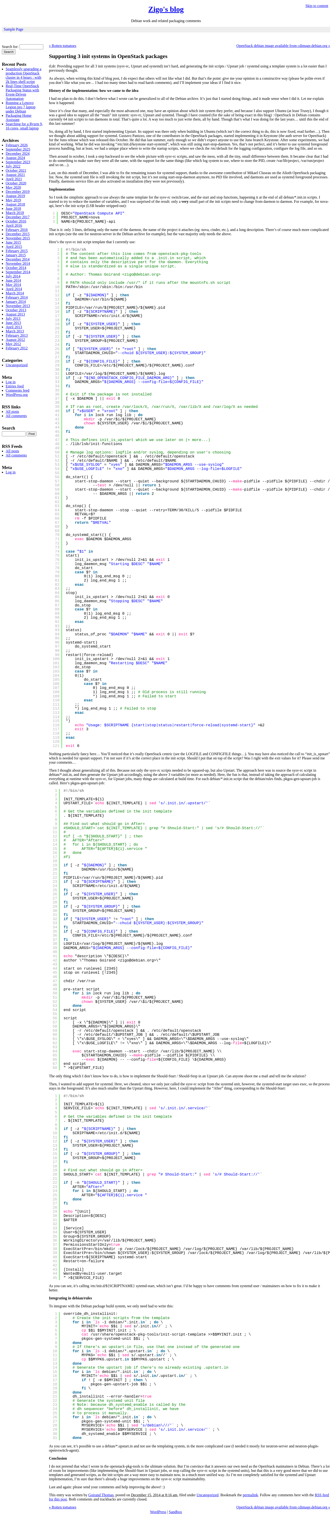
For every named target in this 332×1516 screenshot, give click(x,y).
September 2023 (18, 162)
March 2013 (15, 331)
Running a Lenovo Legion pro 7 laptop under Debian (21, 107)
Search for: (10, 47)
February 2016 (17, 230)
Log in (11, 382)
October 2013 (16, 310)
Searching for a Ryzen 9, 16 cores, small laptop (24, 126)
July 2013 (13, 318)
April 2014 (14, 289)
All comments (16, 416)
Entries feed (15, 386)
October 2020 (16, 183)
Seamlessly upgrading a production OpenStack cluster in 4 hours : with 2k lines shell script (23, 75)
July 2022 (13, 166)
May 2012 (13, 344)
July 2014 (13, 276)
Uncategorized (207, 1495)
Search (8, 428)
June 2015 (13, 242)
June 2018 (13, 209)
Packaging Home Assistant (19, 117)
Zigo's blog (166, 9)
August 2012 (15, 340)
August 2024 (15, 158)
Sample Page (13, 29)
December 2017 (18, 217)
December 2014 (18, 259)
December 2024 (18, 154)
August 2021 (15, 175)
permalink (250, 1495)
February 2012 (17, 348)
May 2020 (13, 187)
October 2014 (16, 268)
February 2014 (17, 297)
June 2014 (13, 280)
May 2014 (13, 285)
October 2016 (16, 221)
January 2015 (16, 255)
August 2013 (15, 314)
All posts (12, 412)
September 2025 (18, 149)
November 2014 (18, 264)
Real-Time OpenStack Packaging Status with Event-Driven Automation (22, 92)
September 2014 (18, 272)
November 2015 (18, 238)
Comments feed (17, 390)
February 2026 (17, 145)
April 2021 (14, 179)
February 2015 (17, 251)
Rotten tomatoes (62, 46)
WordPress (158, 1512)
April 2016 (14, 225)
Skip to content (316, 6)
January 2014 (16, 302)
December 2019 (18, 192)
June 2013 (13, 323)
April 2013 (14, 327)
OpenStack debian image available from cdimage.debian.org (283, 46)
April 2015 (14, 247)
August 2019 (15, 196)
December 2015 (18, 234)
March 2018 (15, 213)
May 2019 (13, 200)
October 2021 (16, 170)
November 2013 (18, 306)
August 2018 (15, 204)
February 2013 (17, 335)
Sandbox (175, 1512)
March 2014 (15, 293)
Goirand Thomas (101, 1495)
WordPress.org (17, 395)
